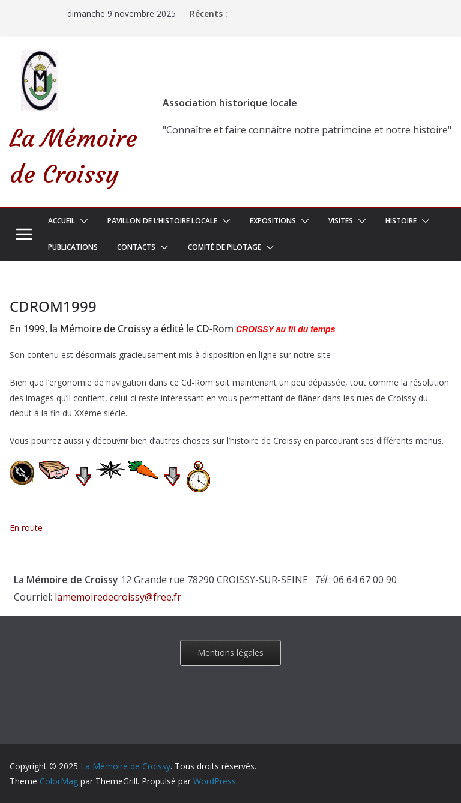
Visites (340, 221)
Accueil (61, 221)
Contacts (136, 247)
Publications (73, 247)
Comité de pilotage (224, 247)
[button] (81, 221)
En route (26, 527)
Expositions (273, 221)
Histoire (401, 221)
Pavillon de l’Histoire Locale (162, 221)
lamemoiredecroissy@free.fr (118, 597)
